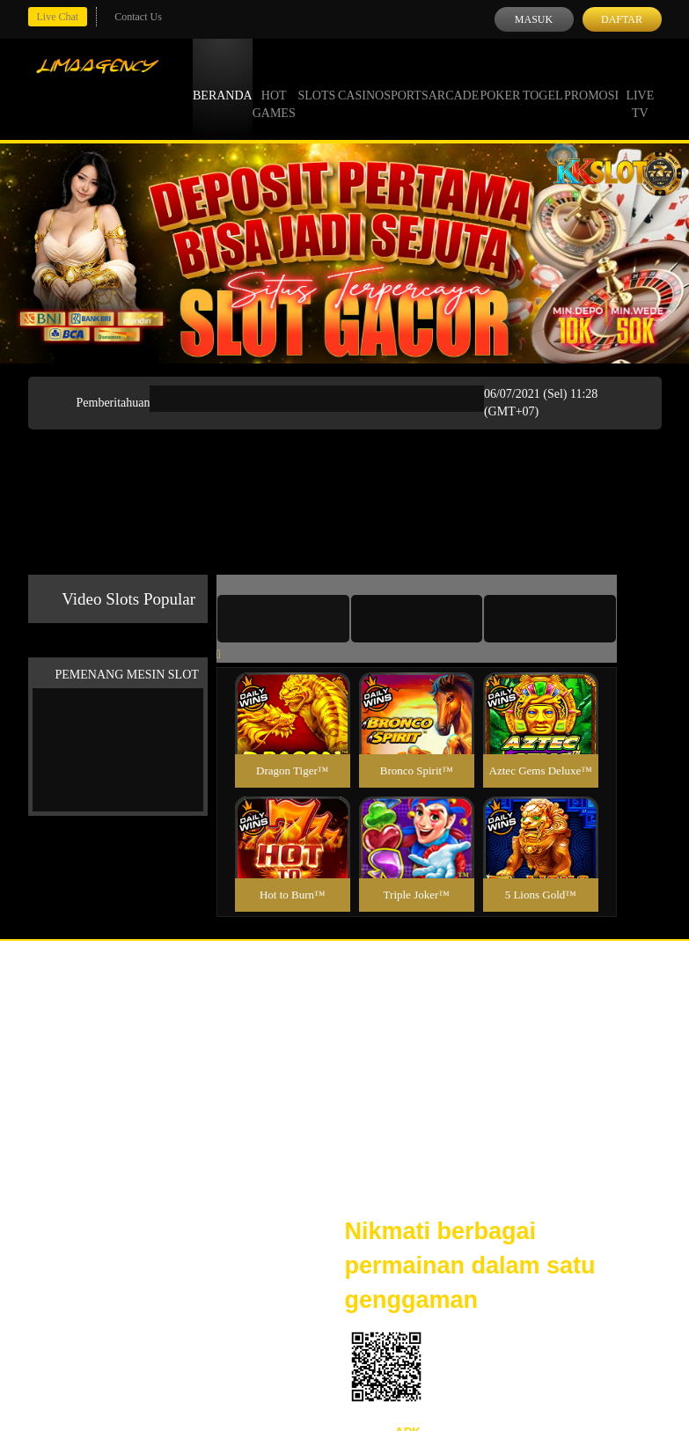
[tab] (283, 618)
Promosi (591, 79)
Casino (361, 79)
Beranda (223, 79)
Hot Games (274, 88)
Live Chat (58, 17)
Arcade (454, 79)
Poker (500, 79)
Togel (543, 79)
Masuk (534, 19)
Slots (316, 79)
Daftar (621, 19)
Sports (406, 79)
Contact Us (138, 17)
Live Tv (640, 88)
